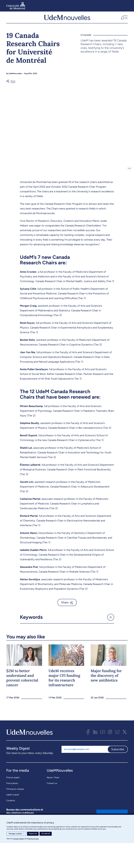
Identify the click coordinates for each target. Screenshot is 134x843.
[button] (124, 18)
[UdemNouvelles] (67, 18)
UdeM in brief (12, 797)
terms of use (33, 839)
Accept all (45, 833)
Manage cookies (16, 834)
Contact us (52, 785)
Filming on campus (15, 791)
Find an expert (13, 779)
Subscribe (117, 751)
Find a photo (12, 785)
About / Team (53, 779)
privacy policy (18, 839)
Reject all (33, 833)
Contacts (10, 802)
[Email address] (85, 751)
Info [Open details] (129, 170)
